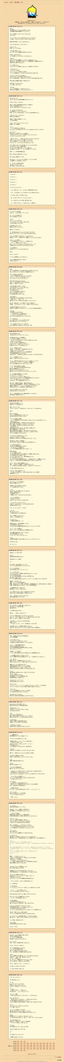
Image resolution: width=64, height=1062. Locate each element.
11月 (21, 1041)
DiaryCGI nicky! (32, 1054)
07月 (37, 1043)
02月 (21, 1043)
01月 (18, 1043)
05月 (31, 1043)
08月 (41, 1043)
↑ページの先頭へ (58, 1057)
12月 (24, 1041)
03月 (24, 1043)
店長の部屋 (16, 2)
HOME (11, 2)
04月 (28, 1043)
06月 (34, 1043)
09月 (44, 1043)
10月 (18, 1041)
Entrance (6, 2)
